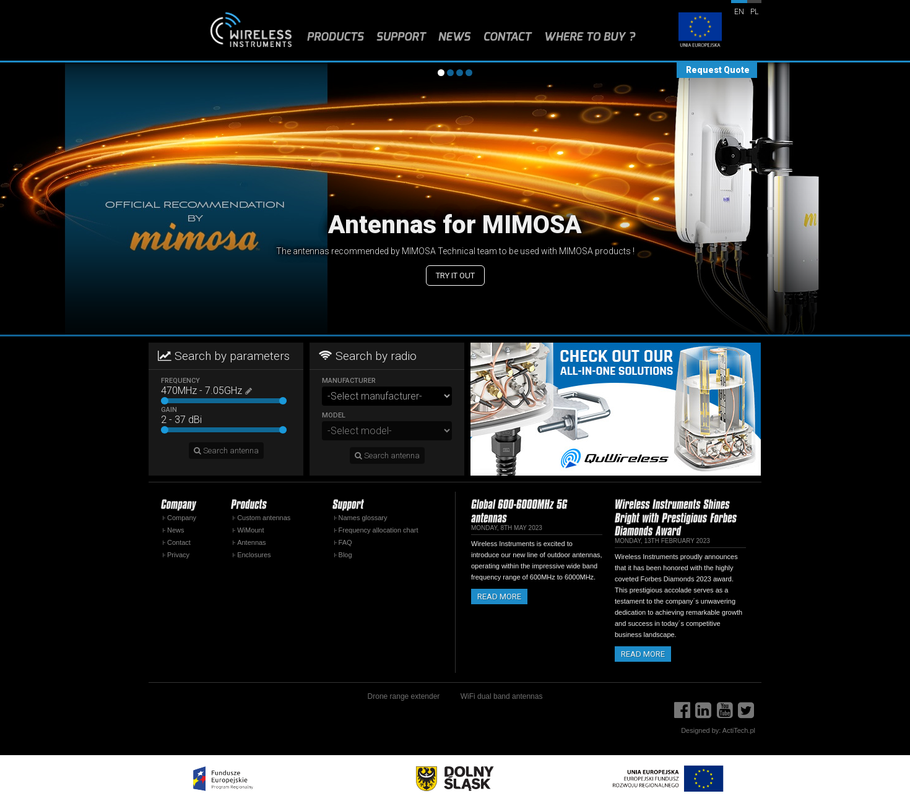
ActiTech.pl (738, 730)
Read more (499, 596)
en (739, 11)
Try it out (455, 275)
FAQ (345, 542)
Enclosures (254, 554)
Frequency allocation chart (378, 530)
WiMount (250, 530)
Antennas (251, 542)
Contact (179, 542)
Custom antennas (263, 517)
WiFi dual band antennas (502, 696)
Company (181, 517)
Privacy (178, 554)
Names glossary (363, 517)
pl (754, 11)
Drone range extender (404, 696)
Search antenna (226, 450)
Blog (345, 554)
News (175, 530)
